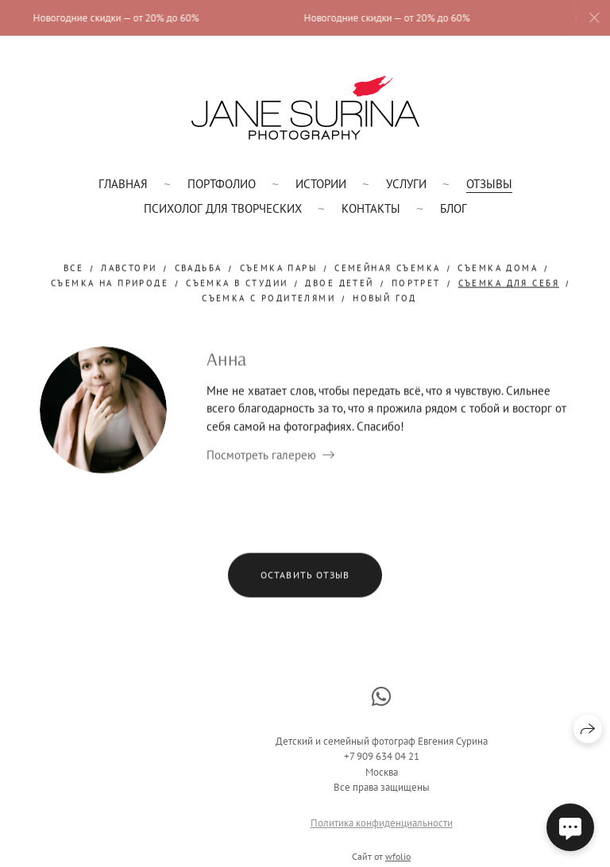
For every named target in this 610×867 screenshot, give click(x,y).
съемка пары (279, 268)
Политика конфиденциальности (382, 828)
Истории (320, 183)
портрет (416, 283)
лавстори (128, 268)
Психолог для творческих (223, 208)
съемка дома (498, 268)
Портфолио (221, 183)
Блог (453, 208)
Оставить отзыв (305, 575)
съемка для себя (508, 283)
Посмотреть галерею (261, 455)
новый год (385, 299)
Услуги (406, 183)
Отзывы (489, 183)
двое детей (339, 283)
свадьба (198, 268)
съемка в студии (237, 283)
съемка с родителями (268, 299)
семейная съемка (387, 268)
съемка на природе (109, 283)
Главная (123, 183)
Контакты (371, 208)
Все (73, 268)
